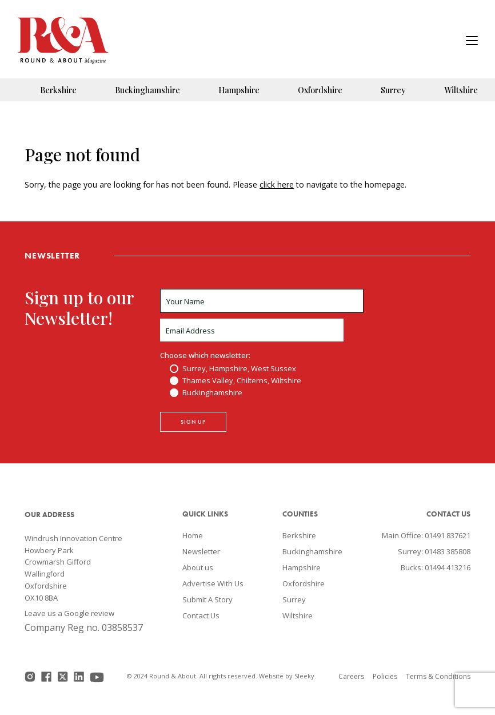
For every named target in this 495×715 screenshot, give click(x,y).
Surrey (393, 90)
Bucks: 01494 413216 (435, 567)
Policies (385, 676)
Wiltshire (461, 90)
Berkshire (58, 90)
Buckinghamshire (147, 90)
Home (192, 535)
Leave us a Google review (69, 613)
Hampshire (239, 90)
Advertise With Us (212, 583)
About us (197, 567)
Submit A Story (207, 599)
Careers (351, 676)
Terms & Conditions (438, 676)
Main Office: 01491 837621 (426, 535)
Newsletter (201, 551)
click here (277, 184)
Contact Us (200, 615)
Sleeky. (305, 676)
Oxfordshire (320, 90)
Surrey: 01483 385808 (434, 551)
